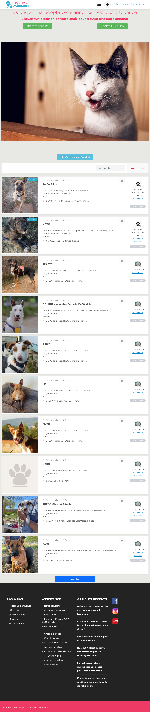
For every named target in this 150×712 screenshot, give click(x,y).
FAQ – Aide (50, 614)
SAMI (46, 544)
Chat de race (51, 664)
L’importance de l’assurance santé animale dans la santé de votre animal (92, 682)
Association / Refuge (60, 180)
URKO (46, 464)
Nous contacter (52, 605)
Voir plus (75, 579)
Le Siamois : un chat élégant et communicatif (92, 638)
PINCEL (47, 344)
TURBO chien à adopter (58, 504)
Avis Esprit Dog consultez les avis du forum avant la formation (92, 610)
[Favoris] (122, 181)
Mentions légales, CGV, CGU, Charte (55, 620)
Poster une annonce (20, 605)
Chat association (53, 660)
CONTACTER (138, 206)
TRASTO (48, 264)
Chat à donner (52, 638)
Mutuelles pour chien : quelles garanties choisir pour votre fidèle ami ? (90, 667)
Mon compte (16, 619)
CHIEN (46, 180)
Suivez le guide (17, 614)
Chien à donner (52, 633)
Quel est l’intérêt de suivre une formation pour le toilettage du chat (91, 652)
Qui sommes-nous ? (55, 610)
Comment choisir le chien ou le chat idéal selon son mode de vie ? (92, 625)
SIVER (46, 424)
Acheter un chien (53, 647)
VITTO (46, 224)
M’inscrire (14, 610)
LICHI (46, 384)
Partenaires (50, 626)
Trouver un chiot (53, 655)
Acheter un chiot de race (57, 651)
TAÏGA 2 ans (50, 184)
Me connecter (16, 623)
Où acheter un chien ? (56, 642)
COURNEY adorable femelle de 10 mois (67, 304)
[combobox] (110, 168)
